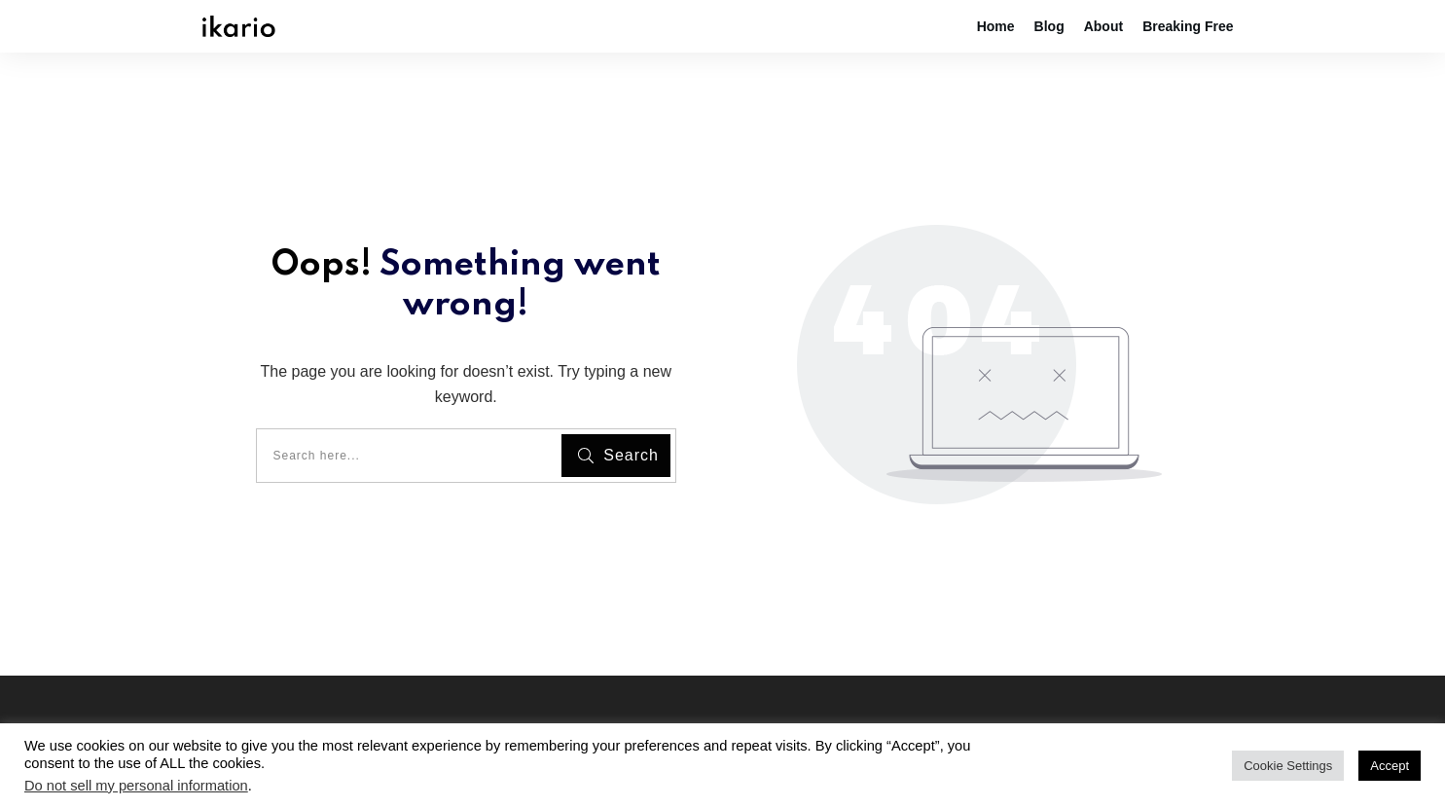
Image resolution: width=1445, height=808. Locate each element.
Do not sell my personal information (136, 785)
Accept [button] (1389, 765)
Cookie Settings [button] (1288, 765)
